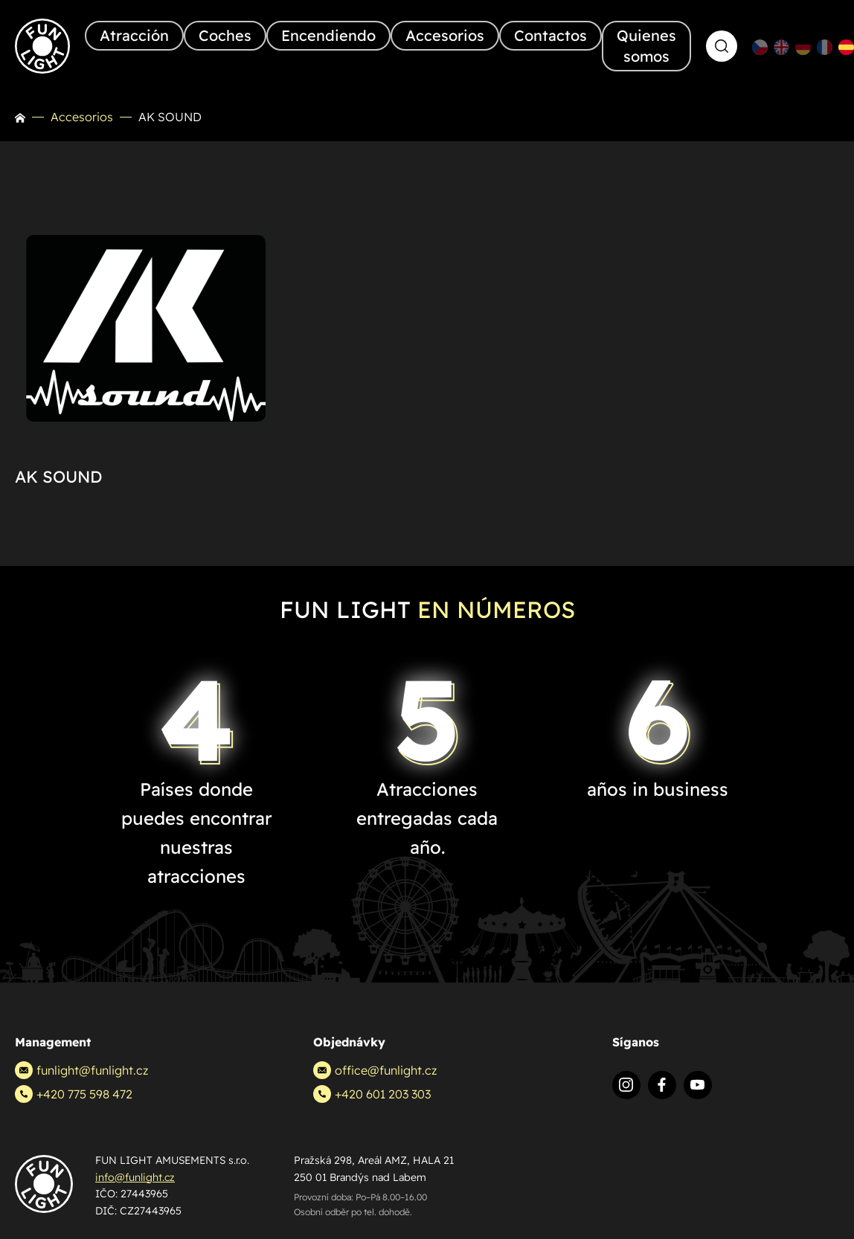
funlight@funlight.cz (81, 1070)
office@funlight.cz (375, 1070)
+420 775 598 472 (73, 1094)
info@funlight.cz (135, 1177)
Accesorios (82, 116)
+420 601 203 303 (372, 1094)
